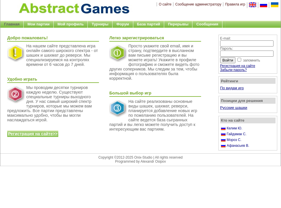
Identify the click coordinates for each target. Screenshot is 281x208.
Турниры (100, 24)
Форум (122, 24)
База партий (148, 24)
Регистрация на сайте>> (33, 133)
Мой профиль (70, 24)
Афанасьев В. (238, 146)
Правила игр (235, 4)
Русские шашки (233, 107)
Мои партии (38, 24)
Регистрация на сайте (237, 66)
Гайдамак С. (236, 134)
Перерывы (178, 24)
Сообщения (207, 24)
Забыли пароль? (233, 70)
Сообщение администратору (198, 4)
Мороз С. (234, 140)
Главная (12, 24)
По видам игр (232, 88)
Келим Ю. (234, 128)
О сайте (165, 4)
